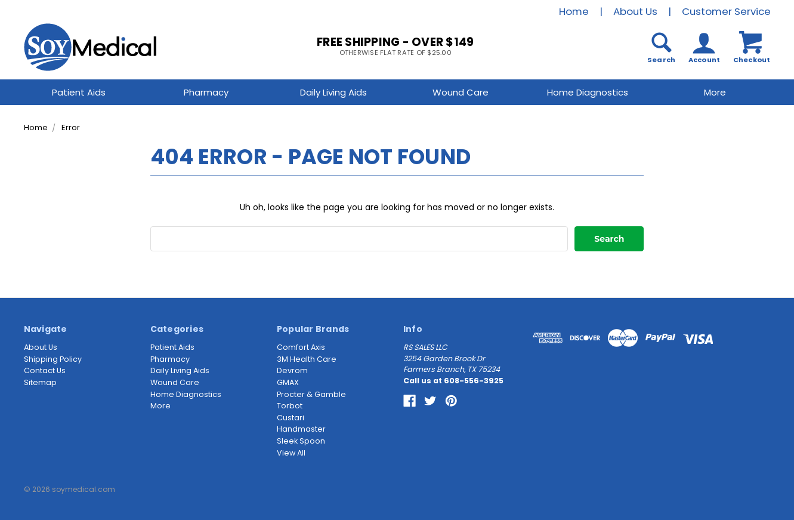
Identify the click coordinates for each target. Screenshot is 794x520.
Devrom (292, 370)
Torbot (289, 406)
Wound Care (460, 92)
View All (291, 453)
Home (574, 11)
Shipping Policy (53, 359)
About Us (635, 11)
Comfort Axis (301, 347)
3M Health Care (306, 359)
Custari (290, 418)
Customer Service (726, 11)
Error (70, 127)
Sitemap (40, 382)
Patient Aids (79, 92)
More (715, 92)
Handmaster (301, 429)
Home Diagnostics (587, 92)
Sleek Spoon (301, 441)
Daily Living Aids (333, 92)
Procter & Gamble (311, 394)
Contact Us (45, 370)
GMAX (288, 382)
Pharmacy (206, 92)
